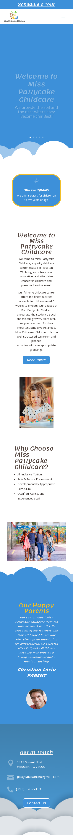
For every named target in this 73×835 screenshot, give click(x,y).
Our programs (36, 190)
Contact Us (36, 802)
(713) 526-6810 (28, 789)
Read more (36, 359)
